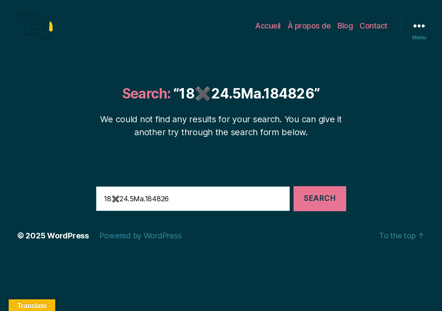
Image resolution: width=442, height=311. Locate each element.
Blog (345, 31)
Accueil (268, 31)
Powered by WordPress (140, 247)
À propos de (309, 31)
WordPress (68, 247)
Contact (374, 31)
